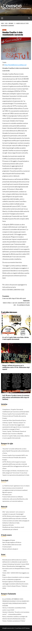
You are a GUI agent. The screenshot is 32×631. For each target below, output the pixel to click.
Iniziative (4, 404)
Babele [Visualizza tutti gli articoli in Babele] (4, 333)
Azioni (3, 554)
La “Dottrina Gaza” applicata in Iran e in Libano (16, 486)
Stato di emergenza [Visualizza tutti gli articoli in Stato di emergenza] (11, 361)
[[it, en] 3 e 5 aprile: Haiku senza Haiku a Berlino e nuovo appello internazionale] (16, 325)
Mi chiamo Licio (7, 494)
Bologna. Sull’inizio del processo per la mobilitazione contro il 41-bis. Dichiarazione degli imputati (16, 367)
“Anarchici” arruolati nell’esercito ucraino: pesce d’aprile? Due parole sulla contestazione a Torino (15, 451)
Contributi (4, 480)
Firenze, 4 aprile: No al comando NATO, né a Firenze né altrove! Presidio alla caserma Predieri (15, 416)
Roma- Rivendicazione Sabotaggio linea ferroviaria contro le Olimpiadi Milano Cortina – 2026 (15, 568)
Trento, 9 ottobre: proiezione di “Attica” (13, 621)
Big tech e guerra (7, 492)
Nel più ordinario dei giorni (10, 549)
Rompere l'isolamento (8, 593)
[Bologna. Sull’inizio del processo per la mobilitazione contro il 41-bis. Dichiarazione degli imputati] (16, 353)
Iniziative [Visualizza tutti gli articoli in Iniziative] (13, 333)
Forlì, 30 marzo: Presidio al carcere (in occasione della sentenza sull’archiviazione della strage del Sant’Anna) (15, 397)
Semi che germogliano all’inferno (11, 542)
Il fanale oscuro (6, 535)
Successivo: (16, 303)
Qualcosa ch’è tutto (8, 525)
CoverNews (18, 628)
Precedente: (16, 297)
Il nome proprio (6, 546)
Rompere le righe (7, 443)
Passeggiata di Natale (8, 540)
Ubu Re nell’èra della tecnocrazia (11, 544)
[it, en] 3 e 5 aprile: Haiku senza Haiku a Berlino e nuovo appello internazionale (15, 338)
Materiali (4, 506)
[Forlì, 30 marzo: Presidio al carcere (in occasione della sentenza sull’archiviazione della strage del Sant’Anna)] (16, 383)
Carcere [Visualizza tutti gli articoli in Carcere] (4, 30)
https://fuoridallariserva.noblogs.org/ (15, 65)
